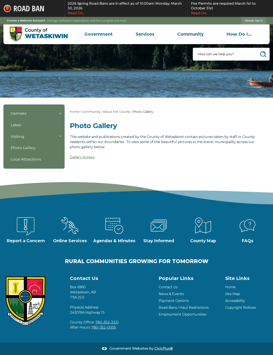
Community (91, 112)
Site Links (237, 278)
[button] (263, 54)
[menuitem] (98, 34)
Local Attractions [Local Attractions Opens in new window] (26, 159)
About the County (116, 112)
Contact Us (168, 287)
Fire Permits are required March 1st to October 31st (230, 8)
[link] (253, 20)
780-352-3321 (107, 322)
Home (75, 112)
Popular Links (176, 278)
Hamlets (18, 113)
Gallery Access (82, 157)
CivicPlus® (163, 348)
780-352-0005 (103, 327)
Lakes (16, 125)
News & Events (171, 294)
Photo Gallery (23, 148)
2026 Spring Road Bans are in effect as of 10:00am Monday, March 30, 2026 (126, 8)
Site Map (232, 294)
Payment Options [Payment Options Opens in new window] (174, 301)
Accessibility (235, 301)
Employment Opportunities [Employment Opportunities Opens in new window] (182, 314)
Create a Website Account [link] (26, 20)
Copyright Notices (240, 308)
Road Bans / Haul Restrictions (184, 308)
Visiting (17, 136)
